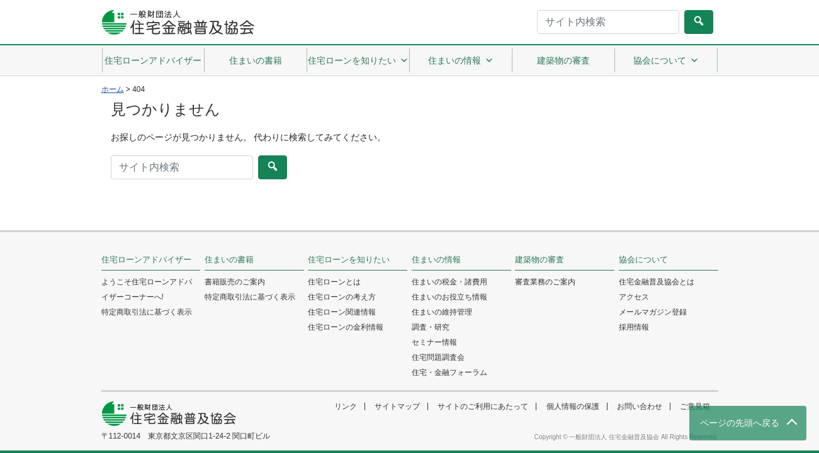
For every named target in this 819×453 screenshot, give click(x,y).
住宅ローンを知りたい (358, 60)
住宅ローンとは (334, 281)
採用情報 (634, 327)
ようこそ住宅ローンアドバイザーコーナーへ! (146, 289)
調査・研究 (430, 327)
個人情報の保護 (572, 406)
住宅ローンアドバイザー (152, 60)
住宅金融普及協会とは (656, 281)
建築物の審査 (563, 60)
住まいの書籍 (255, 60)
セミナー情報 (434, 342)
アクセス (634, 297)
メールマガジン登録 (653, 312)
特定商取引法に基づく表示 (146, 312)
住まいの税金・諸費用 (449, 281)
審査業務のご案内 (545, 281)
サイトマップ (397, 406)
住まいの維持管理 (442, 312)
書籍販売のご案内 (235, 281)
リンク (345, 406)
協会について (666, 60)
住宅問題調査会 (438, 357)
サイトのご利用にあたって (483, 406)
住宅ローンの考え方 (342, 297)
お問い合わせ (639, 406)
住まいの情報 (461, 60)
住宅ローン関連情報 (342, 312)
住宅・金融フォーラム (449, 372)
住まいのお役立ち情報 (449, 297)
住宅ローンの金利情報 (345, 327)
